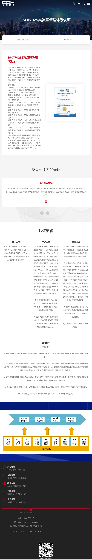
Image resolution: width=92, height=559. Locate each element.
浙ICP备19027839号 (46, 556)
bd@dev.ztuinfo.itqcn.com (29, 506)
